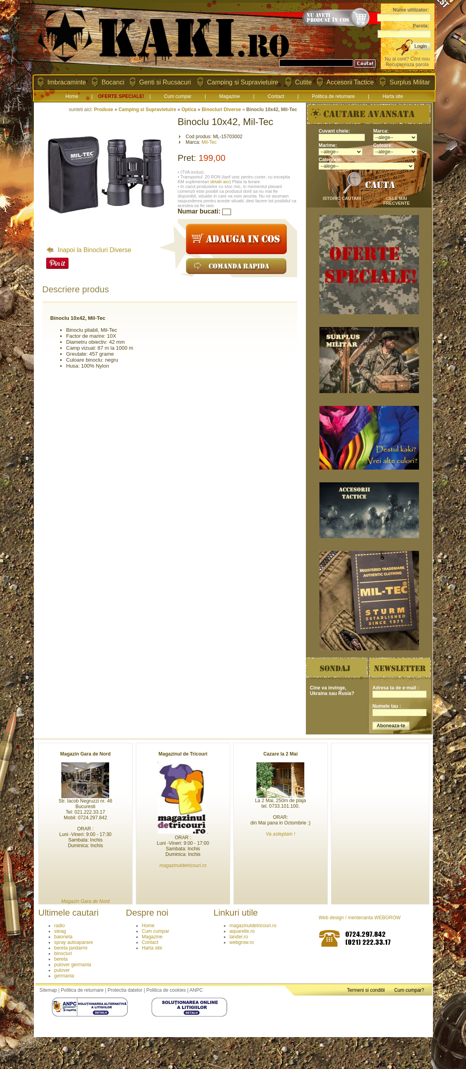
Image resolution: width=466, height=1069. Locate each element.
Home (71, 96)
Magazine (229, 96)
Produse (103, 109)
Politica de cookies (166, 990)
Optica (188, 109)
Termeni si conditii (366, 990)
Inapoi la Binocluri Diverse (88, 250)
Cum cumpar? (409, 990)
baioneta (63, 937)
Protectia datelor (125, 990)
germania (64, 976)
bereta (61, 959)
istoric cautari (342, 198)
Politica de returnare (333, 96)
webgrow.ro (241, 942)
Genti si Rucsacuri (165, 82)
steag (60, 931)
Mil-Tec (209, 142)
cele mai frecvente (396, 201)
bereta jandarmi (70, 948)
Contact (276, 96)
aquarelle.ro (242, 931)
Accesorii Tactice (350, 82)
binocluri (63, 953)
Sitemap (48, 990)
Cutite (303, 82)
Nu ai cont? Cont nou (407, 59)
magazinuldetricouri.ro (252, 925)
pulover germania (72, 964)
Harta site (392, 96)
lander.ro (238, 937)
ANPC (196, 990)
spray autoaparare (73, 942)
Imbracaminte (66, 82)
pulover (62, 970)
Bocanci (113, 82)
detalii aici (219, 181)
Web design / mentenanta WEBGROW (360, 917)
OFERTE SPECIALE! (121, 96)
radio (59, 925)
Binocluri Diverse (221, 109)
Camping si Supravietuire (242, 82)
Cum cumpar (178, 96)
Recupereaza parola (407, 64)
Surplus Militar (410, 82)
